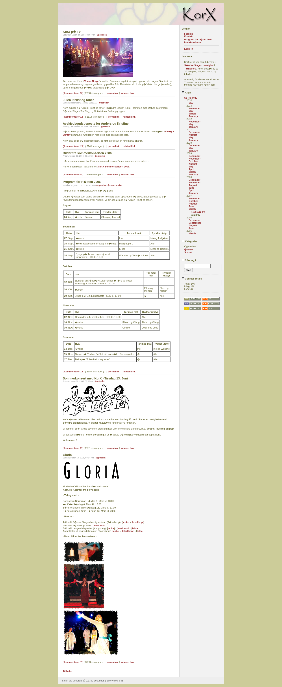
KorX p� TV (198, 212)
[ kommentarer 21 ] (73, 146)
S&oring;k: (189, 260)
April (191, 169)
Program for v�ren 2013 (198, 39)
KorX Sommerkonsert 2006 (113, 166)
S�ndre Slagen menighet (198, 65)
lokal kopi (137, 522)
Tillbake (67, 671)
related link (127, 93)
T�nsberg (190, 68)
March (192, 113)
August (193, 134)
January (193, 116)
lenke (125, 522)
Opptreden (102, 35)
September (195, 222)
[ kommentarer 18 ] (73, 116)
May (191, 103)
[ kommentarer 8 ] (73, 174)
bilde (135, 528)
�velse (111, 185)
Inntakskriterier (193, 42)
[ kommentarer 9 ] (73, 93)
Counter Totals (192, 278)
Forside (188, 33)
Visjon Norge (91, 81)
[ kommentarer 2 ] (73, 448)
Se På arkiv (190, 97)
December (194, 132)
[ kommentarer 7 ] (73, 662)
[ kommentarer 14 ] (73, 371)
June (191, 187)
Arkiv (186, 92)
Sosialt (119, 185)
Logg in (188, 48)
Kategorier (189, 241)
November (194, 108)
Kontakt (188, 36)
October (193, 161)
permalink (112, 93)
